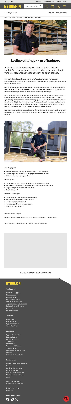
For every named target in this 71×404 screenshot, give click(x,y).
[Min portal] (58, 6)
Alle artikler (12, 17)
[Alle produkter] (64, 6)
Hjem (5, 17)
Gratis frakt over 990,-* (13, 381)
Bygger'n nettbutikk (12, 324)
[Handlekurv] (46, 6)
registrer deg (62, 13)
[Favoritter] (52, 6)
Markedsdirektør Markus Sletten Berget (17, 217)
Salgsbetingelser (49, 1)
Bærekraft (9, 308)
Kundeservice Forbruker (14, 368)
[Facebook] (8, 399)
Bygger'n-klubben (12, 321)
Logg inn (51, 13)
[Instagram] (12, 399)
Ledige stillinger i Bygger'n (15, 306)
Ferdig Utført (10, 319)
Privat (59, 1)
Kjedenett (9, 390)
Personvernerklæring (13, 299)
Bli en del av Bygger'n (13, 293)
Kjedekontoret (11, 295)
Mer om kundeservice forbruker (16, 364)
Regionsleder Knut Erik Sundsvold (45, 217)
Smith (18, 388)
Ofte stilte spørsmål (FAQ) (14, 301)
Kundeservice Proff (12, 370)
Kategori (19, 17)
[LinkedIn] (16, 399)
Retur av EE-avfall (12, 310)
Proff (64, 1)
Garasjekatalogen (12, 326)
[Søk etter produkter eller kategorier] (33, 6)
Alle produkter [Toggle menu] (10, 12)
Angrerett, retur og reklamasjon (16, 304)
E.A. (14, 388)
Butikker (38, 1)
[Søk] (40, 6)
